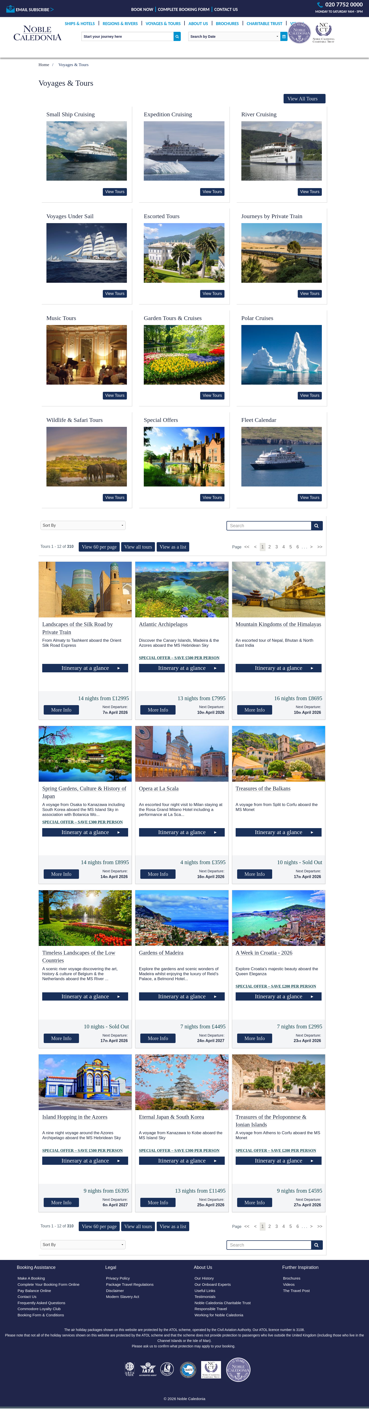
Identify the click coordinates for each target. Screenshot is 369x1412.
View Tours (115, 192)
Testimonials (205, 1298)
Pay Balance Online (35, 1291)
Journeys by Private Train (271, 216)
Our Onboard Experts (213, 1285)
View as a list (173, 547)
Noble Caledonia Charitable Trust (223, 1304)
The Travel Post (297, 1291)
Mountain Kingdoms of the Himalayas (278, 624)
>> (320, 546)
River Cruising (259, 114)
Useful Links (205, 1291)
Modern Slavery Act (123, 1298)
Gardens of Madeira (161, 953)
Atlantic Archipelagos (163, 624)
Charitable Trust (264, 23)
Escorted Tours (162, 216)
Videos (289, 1285)
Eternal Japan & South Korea (171, 1117)
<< (247, 546)
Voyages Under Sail (70, 216)
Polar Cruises (257, 318)
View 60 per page (99, 547)
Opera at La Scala (159, 788)
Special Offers (161, 420)
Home (43, 64)
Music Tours (61, 318)
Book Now (142, 9)
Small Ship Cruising (70, 114)
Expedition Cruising (168, 114)
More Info (61, 710)
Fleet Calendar (258, 420)
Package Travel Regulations (130, 1285)
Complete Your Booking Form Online (50, 1285)
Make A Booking (32, 1279)
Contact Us (226, 9)
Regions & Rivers (120, 23)
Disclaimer (115, 1291)
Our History (204, 1279)
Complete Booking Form (184, 9)
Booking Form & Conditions (42, 1317)
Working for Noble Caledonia (219, 1317)
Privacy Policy (118, 1279)
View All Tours (303, 98)
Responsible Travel (211, 1310)
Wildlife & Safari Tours (74, 420)
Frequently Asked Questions (42, 1304)
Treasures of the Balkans (263, 788)
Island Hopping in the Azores (74, 1117)
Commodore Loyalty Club (40, 1310)
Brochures (227, 23)
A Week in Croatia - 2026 (264, 953)
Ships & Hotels (80, 23)
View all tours (138, 547)
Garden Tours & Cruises (173, 318)
